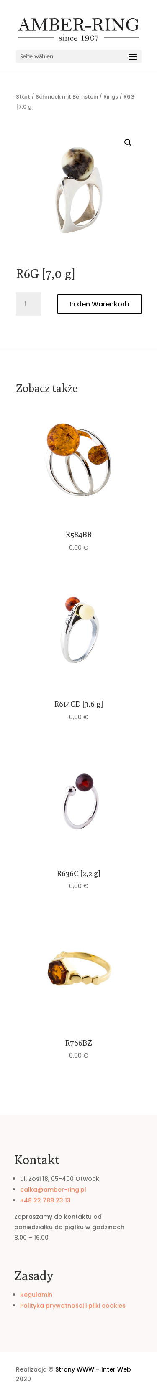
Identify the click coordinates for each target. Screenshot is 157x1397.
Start (23, 97)
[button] (128, 142)
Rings (110, 97)
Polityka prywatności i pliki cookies (73, 1305)
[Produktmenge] (28, 304)
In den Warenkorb (99, 304)
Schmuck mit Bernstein (67, 97)
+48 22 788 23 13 (45, 1200)
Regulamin (36, 1295)
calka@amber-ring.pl (53, 1189)
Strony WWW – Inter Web (93, 1369)
